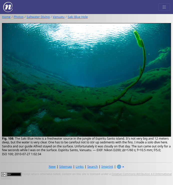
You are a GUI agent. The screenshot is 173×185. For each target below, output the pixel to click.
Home (6, 17)
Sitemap (65, 166)
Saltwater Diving (38, 17)
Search (92, 166)
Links (80, 166)
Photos (19, 17)
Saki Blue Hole (78, 17)
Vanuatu (59, 17)
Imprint (107, 166)
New (52, 166)
